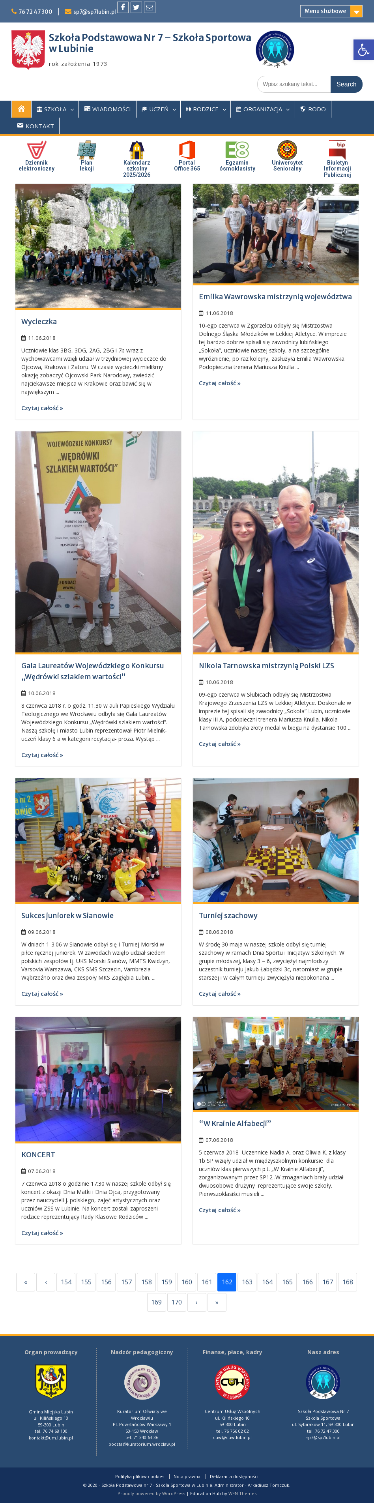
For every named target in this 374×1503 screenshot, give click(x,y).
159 (166, 1282)
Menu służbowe (325, 11)
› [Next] (197, 1302)
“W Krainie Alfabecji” (235, 1123)
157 (126, 1282)
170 (176, 1302)
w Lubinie (71, 49)
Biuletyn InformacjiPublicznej (337, 168)
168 (347, 1282)
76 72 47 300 (37, 11)
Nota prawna (187, 1476)
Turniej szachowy (228, 915)
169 (156, 1302)
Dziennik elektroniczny (36, 165)
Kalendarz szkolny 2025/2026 (136, 168)
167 (327, 1282)
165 (287, 1282)
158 (146, 1282)
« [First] (25, 1282)
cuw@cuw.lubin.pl (232, 1437)
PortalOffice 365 (187, 165)
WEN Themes (242, 1493)
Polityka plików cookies (139, 1476)
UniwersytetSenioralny (287, 165)
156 (106, 1282)
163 (247, 1282)
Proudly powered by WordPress (151, 1493)
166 (307, 1282)
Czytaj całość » (42, 408)
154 (66, 1282)
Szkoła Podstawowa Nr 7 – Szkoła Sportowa (150, 38)
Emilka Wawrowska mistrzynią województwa (275, 296)
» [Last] (217, 1302)
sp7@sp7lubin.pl (97, 11)
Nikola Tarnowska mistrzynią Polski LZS (266, 665)
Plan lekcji (87, 165)
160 (186, 1282)
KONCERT (38, 1154)
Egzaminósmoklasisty (237, 165)
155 (86, 1282)
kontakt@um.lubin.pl (51, 1438)
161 (207, 1282)
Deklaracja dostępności (234, 1476)
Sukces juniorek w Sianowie (67, 915)
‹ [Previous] (46, 1282)
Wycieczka (39, 321)
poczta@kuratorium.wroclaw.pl (141, 1444)
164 (267, 1282)
